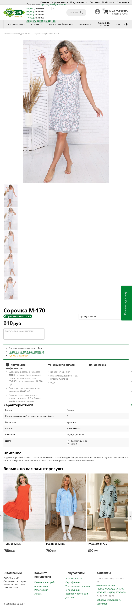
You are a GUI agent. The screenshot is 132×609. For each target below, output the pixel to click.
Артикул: (84, 316)
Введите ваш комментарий (24, 334)
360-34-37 (35, 11)
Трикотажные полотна (77, 586)
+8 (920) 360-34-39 (116, 592)
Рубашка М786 (55, 543)
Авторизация (41, 586)
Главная (44, 2)
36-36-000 (35, 18)
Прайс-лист (108, 2)
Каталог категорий (44, 582)
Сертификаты (72, 582)
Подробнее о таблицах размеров (26, 351)
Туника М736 (12, 543)
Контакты (122, 2)
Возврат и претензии (76, 593)
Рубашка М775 (97, 543)
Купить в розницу (18, 355)
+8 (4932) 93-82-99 (105, 585)
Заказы (38, 593)
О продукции (72, 589)
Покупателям (77, 2)
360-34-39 (35, 14)
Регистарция (41, 589)
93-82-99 (35, 8)
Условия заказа (60, 2)
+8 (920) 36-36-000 (105, 589)
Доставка (95, 2)
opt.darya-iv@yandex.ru (53, 4)
